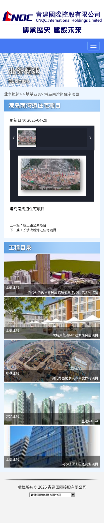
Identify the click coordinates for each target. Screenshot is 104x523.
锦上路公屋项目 (34, 225)
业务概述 (12, 94)
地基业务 (33, 94)
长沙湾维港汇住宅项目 (39, 229)
